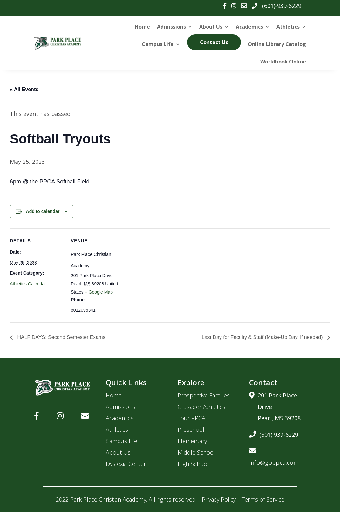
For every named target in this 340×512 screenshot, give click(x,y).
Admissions (171, 26)
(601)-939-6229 (281, 6)
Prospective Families (204, 395)
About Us (210, 26)
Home (142, 26)
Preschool (191, 429)
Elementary (192, 441)
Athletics (288, 26)
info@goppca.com (274, 455)
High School (193, 464)
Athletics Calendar (28, 283)
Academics (249, 26)
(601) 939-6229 (273, 433)
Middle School (196, 452)
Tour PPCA (191, 418)
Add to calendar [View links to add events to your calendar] (43, 211)
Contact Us (214, 42)
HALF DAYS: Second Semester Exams (60, 337)
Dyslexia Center (126, 464)
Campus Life (158, 44)
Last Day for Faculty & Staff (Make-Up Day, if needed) (263, 337)
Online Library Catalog (277, 44)
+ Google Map (99, 292)
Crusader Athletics (201, 406)
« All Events (24, 89)
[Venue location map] (165, 272)
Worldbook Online (283, 61)
